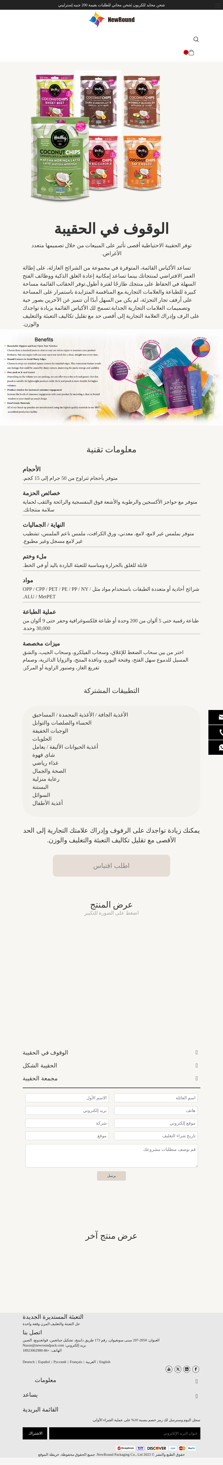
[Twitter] (178, 1369)
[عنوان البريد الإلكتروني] (124, 1433)
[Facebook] (195, 1369)
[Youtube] (169, 1369)
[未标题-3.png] (155, 1448)
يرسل (111, 1176)
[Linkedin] (186, 1369)
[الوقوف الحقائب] (95, 142)
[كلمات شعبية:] (196, 40)
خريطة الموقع (48, 1454)
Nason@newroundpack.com (43, 1345)
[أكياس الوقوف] (111, 377)
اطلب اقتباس (111, 865)
